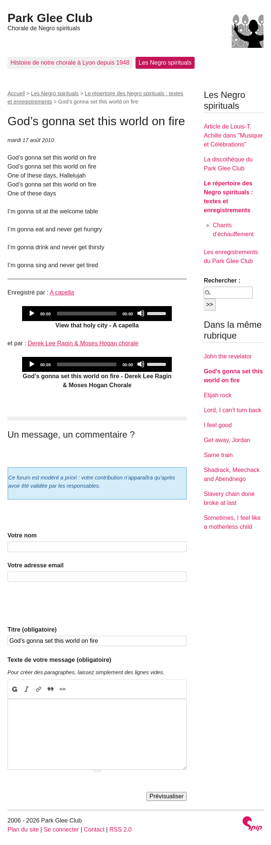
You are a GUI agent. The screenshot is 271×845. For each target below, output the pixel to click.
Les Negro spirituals (164, 62)
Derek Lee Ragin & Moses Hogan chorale (83, 343)
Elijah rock (217, 395)
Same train (218, 455)
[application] (97, 313)
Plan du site (23, 829)
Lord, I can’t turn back (232, 410)
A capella (62, 292)
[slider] (87, 313)
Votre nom (22, 535)
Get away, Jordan (227, 440)
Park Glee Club (50, 18)
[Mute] (140, 313)
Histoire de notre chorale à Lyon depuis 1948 (70, 62)
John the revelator (228, 356)
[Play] (31, 313)
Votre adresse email (35, 565)
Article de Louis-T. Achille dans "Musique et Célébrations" (233, 135)
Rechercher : (222, 280)
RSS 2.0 (120, 829)
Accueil (16, 93)
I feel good (218, 425)
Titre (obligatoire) (32, 629)
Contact (94, 829)
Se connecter (61, 829)
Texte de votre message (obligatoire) (59, 660)
